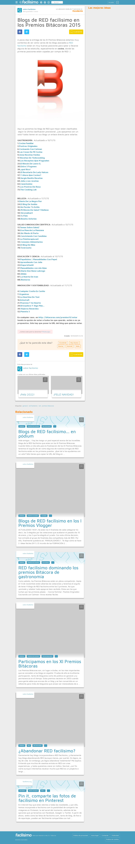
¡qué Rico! (25, 169)
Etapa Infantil (27, 265)
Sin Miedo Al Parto (30, 233)
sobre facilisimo (29, 9)
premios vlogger (33, 515)
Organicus (24, 294)
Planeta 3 (25, 311)
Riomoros (25, 279)
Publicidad (115, 835)
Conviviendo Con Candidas (33, 236)
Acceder (111, 2)
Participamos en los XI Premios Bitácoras (49, 663)
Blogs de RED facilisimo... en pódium (47, 434)
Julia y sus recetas (30, 181)
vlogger (43, 515)
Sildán (23, 274)
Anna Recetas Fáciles (29, 155)
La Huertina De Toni (29, 297)
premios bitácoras (33, 426)
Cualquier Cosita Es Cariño (32, 291)
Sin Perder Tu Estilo (30, 207)
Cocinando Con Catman (30, 149)
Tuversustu (25, 247)
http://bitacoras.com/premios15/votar (58, 317)
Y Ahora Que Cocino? (30, 175)
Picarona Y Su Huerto (30, 303)
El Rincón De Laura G (30, 163)
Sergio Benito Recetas (32, 178)
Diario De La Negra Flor (30, 201)
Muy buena (74, 343)
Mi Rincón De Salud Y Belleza (35, 210)
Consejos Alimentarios (32, 242)
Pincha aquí (46, 332)
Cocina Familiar (26, 143)
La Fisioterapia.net (29, 239)
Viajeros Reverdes (29, 308)
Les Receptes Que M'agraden (34, 160)
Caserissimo (26, 184)
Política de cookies (112, 839)
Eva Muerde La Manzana (32, 230)
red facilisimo (33, 406)
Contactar (105, 835)
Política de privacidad (80, 835)
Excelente (63, 343)
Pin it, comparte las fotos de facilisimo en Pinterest (47, 798)
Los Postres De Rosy (30, 186)
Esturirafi (24, 300)
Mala (77, 346)
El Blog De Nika (27, 245)
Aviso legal (94, 835)
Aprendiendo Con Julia (31, 262)
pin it (42, 790)
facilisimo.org (27, 781)
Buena (60, 346)
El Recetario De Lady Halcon (34, 172)
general (25, 406)
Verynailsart (27, 213)
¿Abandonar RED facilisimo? (46, 750)
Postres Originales (28, 146)
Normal (69, 346)
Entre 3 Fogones (29, 166)
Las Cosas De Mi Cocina (30, 152)
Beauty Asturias (29, 218)
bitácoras (46, 562)
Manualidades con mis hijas (33, 268)
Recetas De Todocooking (32, 158)
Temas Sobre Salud (29, 227)
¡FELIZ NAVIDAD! (63, 394)
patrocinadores (47, 656)
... (54, 426)
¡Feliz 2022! (27, 394)
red (40, 406)
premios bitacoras (48, 406)
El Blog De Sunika (28, 204)
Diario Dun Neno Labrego (33, 271)
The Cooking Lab (28, 189)
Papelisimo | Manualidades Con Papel (38, 259)
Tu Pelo (24, 215)
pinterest (22, 790)
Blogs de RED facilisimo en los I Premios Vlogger (50, 523)
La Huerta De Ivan (29, 276)
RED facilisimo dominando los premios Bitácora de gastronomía (48, 572)
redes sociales (33, 790)
